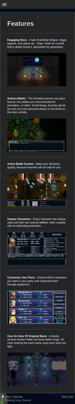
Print (7, 396)
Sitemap (18, 396)
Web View (67, 396)
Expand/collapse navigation (37, 4)
